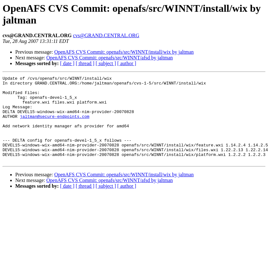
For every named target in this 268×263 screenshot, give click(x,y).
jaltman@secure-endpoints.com (54, 125)
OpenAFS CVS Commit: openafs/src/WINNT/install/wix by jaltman (124, 52)
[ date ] (67, 63)
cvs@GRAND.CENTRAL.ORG (106, 35)
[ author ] (126, 63)
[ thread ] (85, 63)
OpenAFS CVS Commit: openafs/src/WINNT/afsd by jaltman (109, 57)
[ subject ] (106, 63)
